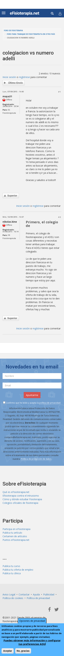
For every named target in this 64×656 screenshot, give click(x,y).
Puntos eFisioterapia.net (16, 540)
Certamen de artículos (15, 536)
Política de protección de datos (36, 458)
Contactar (24, 594)
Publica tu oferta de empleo (18, 569)
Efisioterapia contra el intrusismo (21, 495)
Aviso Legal (9, 594)
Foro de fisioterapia (13, 30)
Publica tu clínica (12, 573)
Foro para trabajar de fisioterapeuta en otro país (31, 34)
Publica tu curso (11, 566)
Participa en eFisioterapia (16, 529)
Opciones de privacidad (32, 620)
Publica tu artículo (12, 532)
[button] (60, 13)
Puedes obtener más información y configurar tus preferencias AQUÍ (32, 642)
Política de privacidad (38, 598)
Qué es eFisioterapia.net (16, 492)
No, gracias (23, 650)
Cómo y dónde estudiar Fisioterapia (22, 499)
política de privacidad (49, 402)
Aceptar (7, 650)
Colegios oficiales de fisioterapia (20, 502)
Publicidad (48, 594)
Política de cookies (13, 598)
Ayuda (36, 594)
